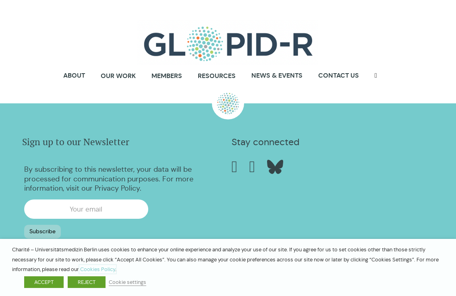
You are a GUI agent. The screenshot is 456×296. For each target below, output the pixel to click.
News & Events (277, 75)
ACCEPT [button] (44, 282)
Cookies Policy (97, 269)
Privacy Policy (117, 188)
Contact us (338, 75)
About (74, 76)
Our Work (118, 76)
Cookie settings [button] (127, 282)
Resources (217, 76)
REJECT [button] (86, 282)
